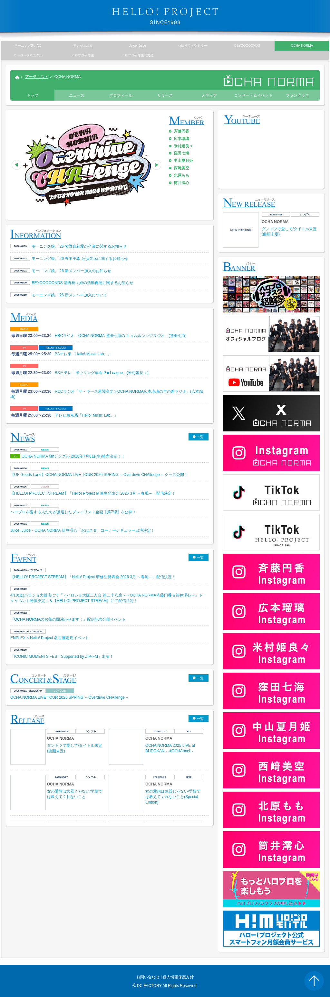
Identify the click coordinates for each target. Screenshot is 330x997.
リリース (165, 95)
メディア (209, 95)
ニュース (76, 95)
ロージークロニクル (28, 55)
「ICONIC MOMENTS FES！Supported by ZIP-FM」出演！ (61, 656)
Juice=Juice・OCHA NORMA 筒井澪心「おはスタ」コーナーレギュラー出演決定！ (82, 530)
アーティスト (36, 76)
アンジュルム (82, 45)
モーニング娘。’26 (28, 45)
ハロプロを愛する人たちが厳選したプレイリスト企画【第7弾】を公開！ (73, 512)
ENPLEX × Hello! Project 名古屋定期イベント (49, 638)
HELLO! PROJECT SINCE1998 (165, 16)
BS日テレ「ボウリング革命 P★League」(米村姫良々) (102, 372)
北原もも (181, 175)
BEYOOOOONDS (247, 45)
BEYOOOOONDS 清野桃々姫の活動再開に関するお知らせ (82, 283)
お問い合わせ (148, 977)
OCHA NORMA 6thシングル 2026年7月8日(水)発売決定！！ (73, 456)
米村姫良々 (183, 146)
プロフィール (120, 95)
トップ (17, 78)
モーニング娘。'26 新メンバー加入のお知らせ (71, 271)
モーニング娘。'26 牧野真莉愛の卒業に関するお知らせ (79, 246)
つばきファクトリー (192, 45)
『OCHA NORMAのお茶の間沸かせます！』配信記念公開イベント (68, 619)
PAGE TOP (314, 981)
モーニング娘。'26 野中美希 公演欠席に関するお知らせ (80, 258)
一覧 (200, 437)
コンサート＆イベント (253, 95)
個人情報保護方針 (178, 977)
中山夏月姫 (183, 160)
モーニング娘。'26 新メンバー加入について (69, 295)
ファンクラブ (297, 95)
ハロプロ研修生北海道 (137, 55)
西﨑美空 (181, 168)
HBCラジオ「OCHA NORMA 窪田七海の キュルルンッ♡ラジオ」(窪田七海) (121, 335)
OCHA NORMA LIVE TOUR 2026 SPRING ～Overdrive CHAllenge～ (69, 697)
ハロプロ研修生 (83, 55)
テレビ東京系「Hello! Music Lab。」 (86, 415)
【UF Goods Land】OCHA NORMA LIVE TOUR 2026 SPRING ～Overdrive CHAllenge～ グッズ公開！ (99, 474)
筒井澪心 (181, 183)
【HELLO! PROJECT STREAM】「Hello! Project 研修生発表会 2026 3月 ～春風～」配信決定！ (93, 493)
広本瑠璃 (181, 138)
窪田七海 (181, 153)
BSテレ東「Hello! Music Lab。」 (83, 354)
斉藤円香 (181, 131)
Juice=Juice (137, 45)
